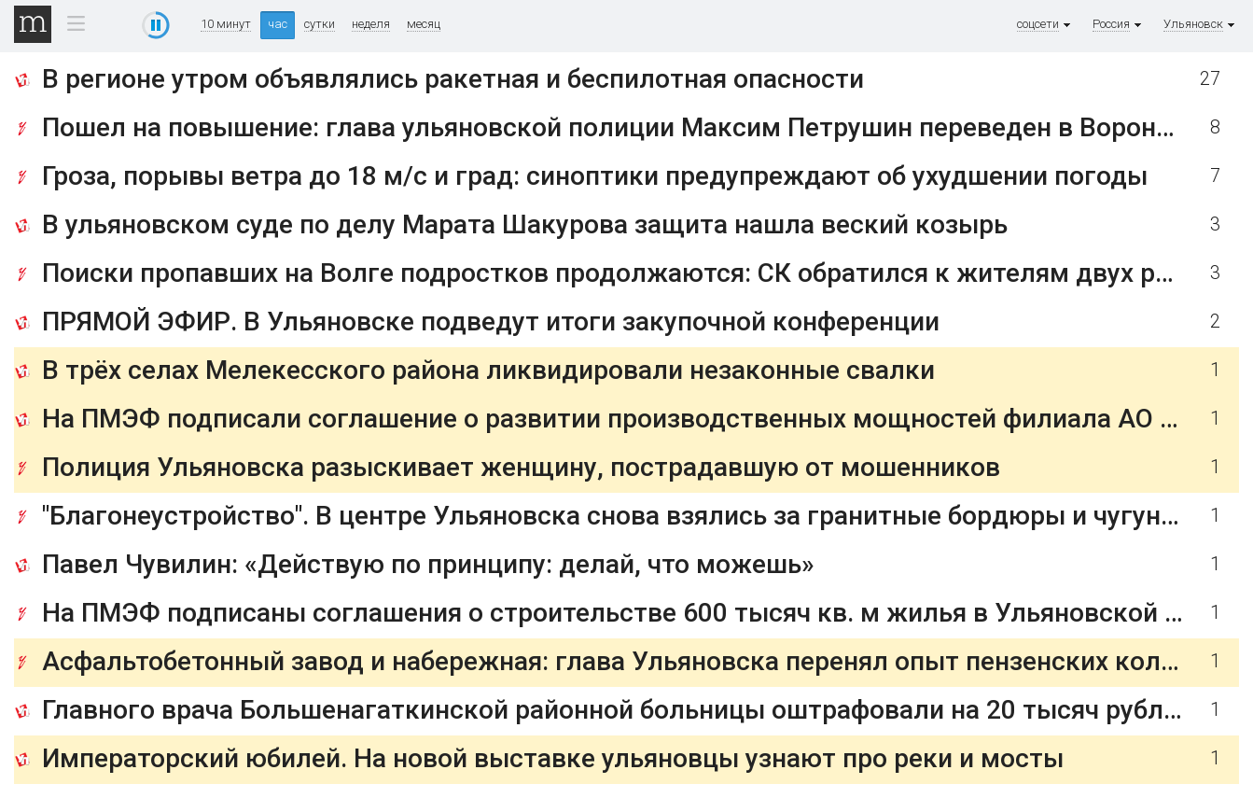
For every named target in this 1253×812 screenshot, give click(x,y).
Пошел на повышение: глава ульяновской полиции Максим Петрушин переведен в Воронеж (616, 127)
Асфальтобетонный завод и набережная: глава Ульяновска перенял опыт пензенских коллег (622, 661)
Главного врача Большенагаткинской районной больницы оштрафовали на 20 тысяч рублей (617, 709)
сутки (319, 24)
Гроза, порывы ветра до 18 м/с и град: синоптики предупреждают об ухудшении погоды (595, 176)
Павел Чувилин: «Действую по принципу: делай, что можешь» (428, 564)
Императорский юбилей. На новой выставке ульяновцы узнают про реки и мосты (553, 758)
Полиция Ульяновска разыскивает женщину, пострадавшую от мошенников (521, 467)
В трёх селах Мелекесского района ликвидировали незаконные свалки (488, 370)
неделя (371, 24)
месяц (423, 24)
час (277, 24)
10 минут (226, 24)
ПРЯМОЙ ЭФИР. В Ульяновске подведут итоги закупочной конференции (491, 321)
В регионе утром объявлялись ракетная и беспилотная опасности (453, 78)
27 (1210, 79)
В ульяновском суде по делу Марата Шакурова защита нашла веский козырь (525, 224)
